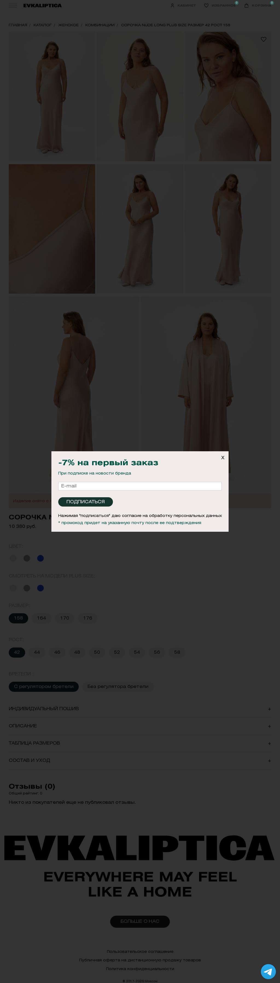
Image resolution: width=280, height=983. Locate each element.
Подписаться (85, 501)
